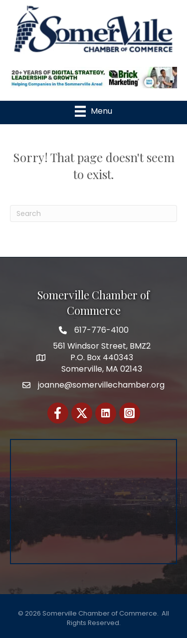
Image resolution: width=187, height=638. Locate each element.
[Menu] (93, 111)
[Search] (93, 213)
